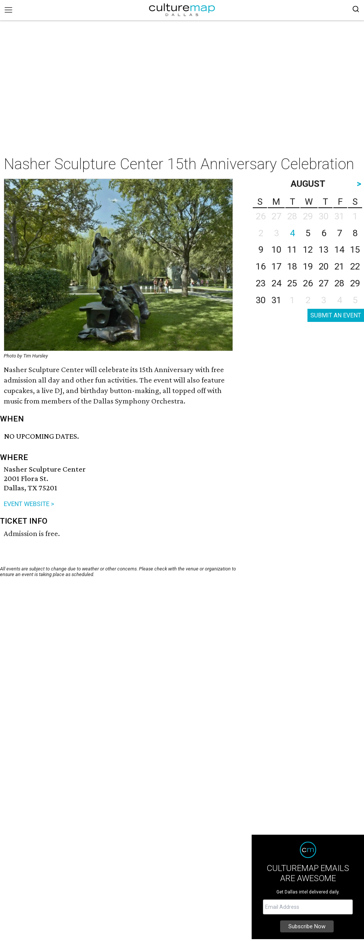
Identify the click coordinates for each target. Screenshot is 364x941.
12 (308, 249)
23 (261, 283)
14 (339, 249)
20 (323, 266)
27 (323, 283)
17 (276, 266)
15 (355, 249)
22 (355, 266)
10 (276, 249)
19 (308, 266)
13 (323, 249)
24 (276, 283)
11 (292, 249)
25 (292, 283)
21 (339, 266)
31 (276, 300)
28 (339, 283)
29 (355, 283)
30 (261, 300)
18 (292, 266)
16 (261, 266)
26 (308, 283)
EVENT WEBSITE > (29, 504)
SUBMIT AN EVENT (335, 315)
